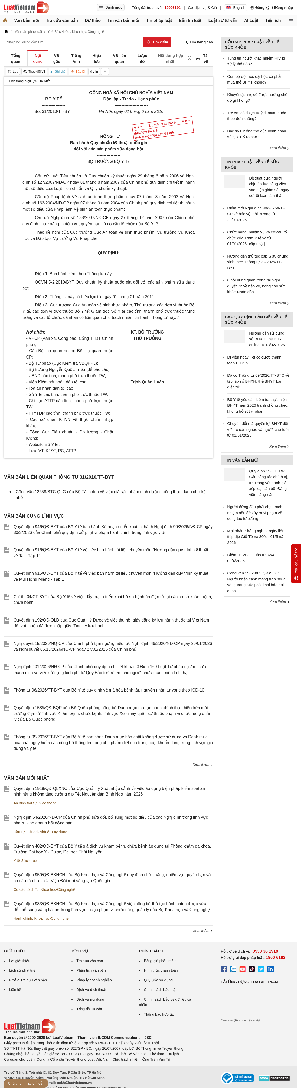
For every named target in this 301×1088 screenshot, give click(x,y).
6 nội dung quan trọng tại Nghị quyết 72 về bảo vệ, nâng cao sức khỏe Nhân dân (256, 286)
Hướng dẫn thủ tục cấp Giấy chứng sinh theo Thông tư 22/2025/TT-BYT (257, 262)
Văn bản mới (26, 20)
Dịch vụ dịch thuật (91, 990)
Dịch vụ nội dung (90, 999)
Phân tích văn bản (91, 970)
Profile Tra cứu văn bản (28, 980)
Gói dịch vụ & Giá (202, 7)
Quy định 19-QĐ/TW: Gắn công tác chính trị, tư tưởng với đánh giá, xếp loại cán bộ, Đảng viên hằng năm (268, 483)
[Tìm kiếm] (157, 42)
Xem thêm (203, 764)
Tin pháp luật (159, 20)
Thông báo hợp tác (159, 1014)
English (235, 7)
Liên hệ (15, 990)
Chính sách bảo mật (160, 990)
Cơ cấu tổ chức (26, 889)
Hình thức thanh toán (161, 970)
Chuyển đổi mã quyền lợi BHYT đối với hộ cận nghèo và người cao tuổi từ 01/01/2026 (258, 429)
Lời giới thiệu (19, 961)
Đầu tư (19, 832)
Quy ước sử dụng (158, 980)
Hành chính (23, 918)
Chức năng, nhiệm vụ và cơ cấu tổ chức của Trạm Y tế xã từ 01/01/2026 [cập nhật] (257, 238)
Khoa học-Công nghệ (58, 889)
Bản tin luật (190, 20)
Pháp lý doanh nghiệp (94, 980)
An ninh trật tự (25, 803)
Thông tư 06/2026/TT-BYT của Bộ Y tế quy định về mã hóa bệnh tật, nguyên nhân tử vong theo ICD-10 (109, 690)
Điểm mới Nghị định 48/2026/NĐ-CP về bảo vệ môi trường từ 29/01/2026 (256, 214)
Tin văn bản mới (123, 20)
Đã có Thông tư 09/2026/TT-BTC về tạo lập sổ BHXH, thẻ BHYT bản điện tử (258, 381)
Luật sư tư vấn (222, 20)
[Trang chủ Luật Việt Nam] (26, 7)
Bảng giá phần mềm (160, 961)
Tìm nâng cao (198, 42)
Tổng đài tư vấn (89, 1009)
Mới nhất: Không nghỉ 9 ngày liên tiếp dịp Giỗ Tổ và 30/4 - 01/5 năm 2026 (256, 537)
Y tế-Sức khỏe (25, 861)
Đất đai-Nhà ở (38, 832)
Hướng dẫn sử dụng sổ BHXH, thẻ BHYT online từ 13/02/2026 (267, 339)
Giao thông (47, 803)
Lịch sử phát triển (23, 970)
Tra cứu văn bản (62, 20)
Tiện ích (273, 20)
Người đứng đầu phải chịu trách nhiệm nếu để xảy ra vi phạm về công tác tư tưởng (254, 512)
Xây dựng (59, 832)
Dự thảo (93, 20)
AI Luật (251, 20)
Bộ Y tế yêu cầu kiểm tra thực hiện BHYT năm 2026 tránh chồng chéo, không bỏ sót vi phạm (258, 405)
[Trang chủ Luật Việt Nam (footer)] (30, 1032)
